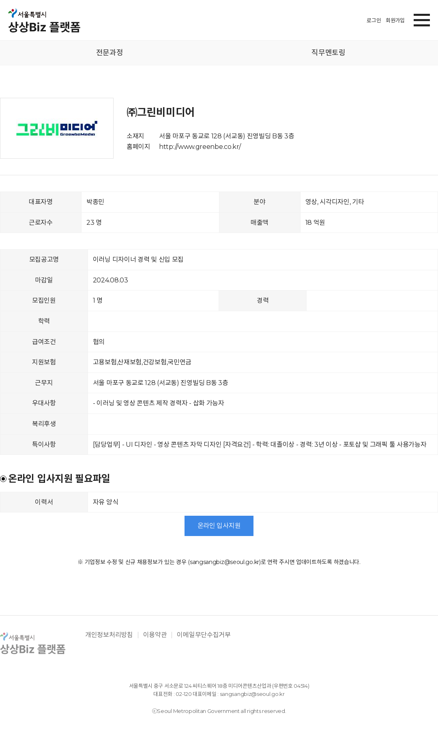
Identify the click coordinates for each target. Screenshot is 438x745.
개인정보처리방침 (109, 635)
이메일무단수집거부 (203, 635)
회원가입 (395, 20)
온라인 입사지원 (219, 526)
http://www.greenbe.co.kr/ (200, 147)
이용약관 (155, 635)
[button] (422, 19)
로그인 (374, 20)
